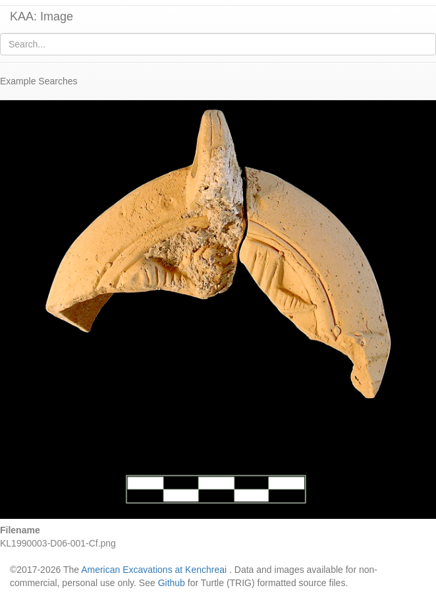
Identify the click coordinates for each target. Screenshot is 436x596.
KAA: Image (41, 16)
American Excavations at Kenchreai (154, 569)
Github (171, 583)
